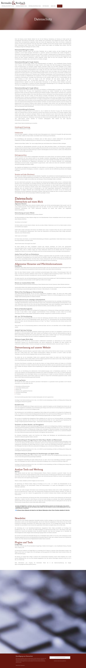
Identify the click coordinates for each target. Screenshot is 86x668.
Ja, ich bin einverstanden (60, 657)
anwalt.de (35, 123)
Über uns (53, 6)
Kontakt (60, 6)
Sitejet (29, 128)
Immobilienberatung (21, 6)
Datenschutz (18, 665)
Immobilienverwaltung (35, 6)
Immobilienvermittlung (8, 6)
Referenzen (46, 6)
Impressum (23, 665)
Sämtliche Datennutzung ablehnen (60, 660)
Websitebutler (23, 128)
